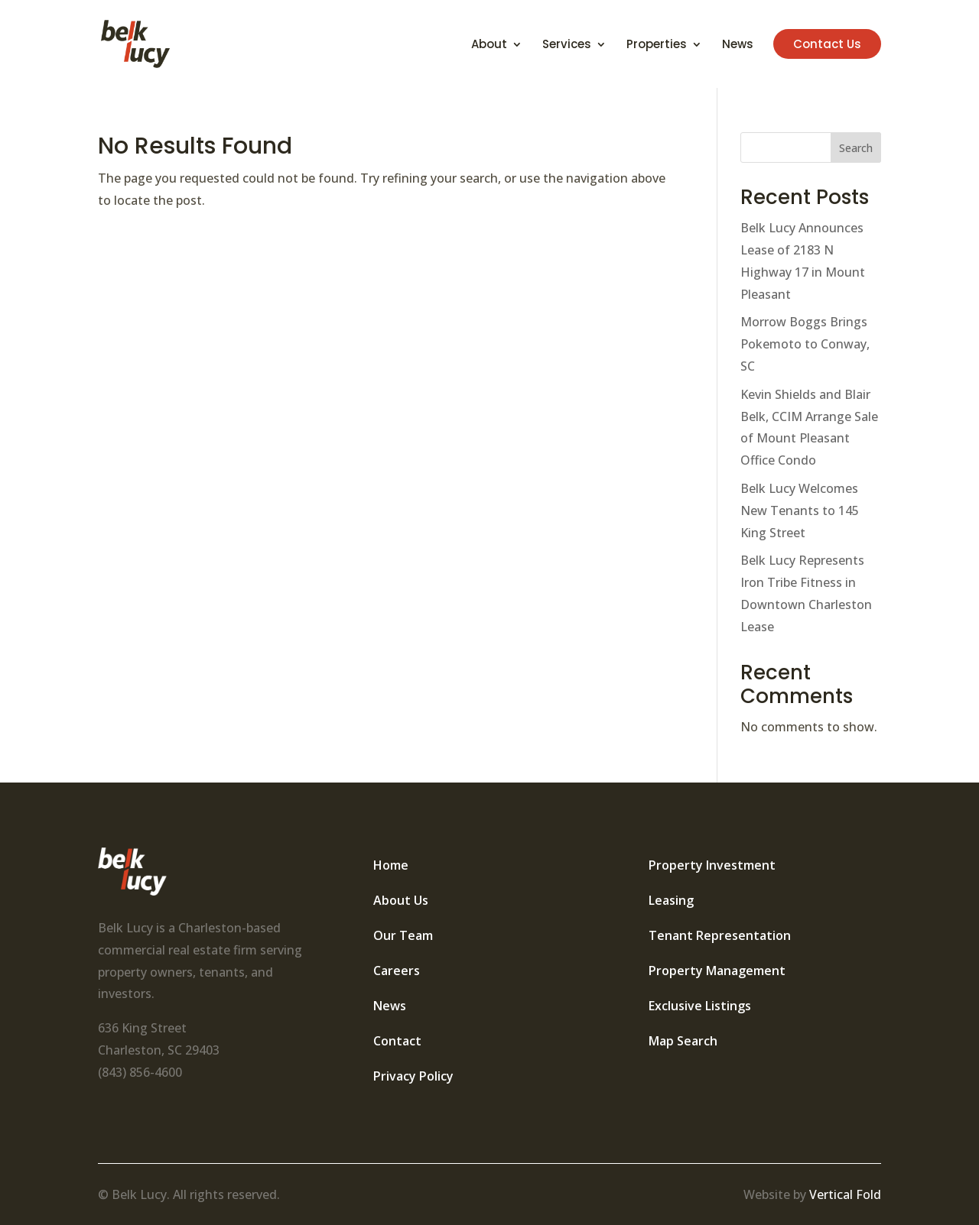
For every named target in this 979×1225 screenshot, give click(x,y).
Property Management (717, 970)
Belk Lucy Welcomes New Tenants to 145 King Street (799, 510)
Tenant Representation (720, 935)
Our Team (403, 935)
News (737, 45)
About (489, 45)
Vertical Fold (845, 1194)
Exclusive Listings (700, 1005)
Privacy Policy (413, 1076)
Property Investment (712, 865)
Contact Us (827, 44)
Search (856, 148)
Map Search (683, 1040)
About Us (400, 900)
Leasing (671, 900)
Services (566, 45)
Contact (397, 1040)
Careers (396, 970)
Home (390, 865)
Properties (656, 45)
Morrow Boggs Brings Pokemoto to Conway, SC (805, 343)
